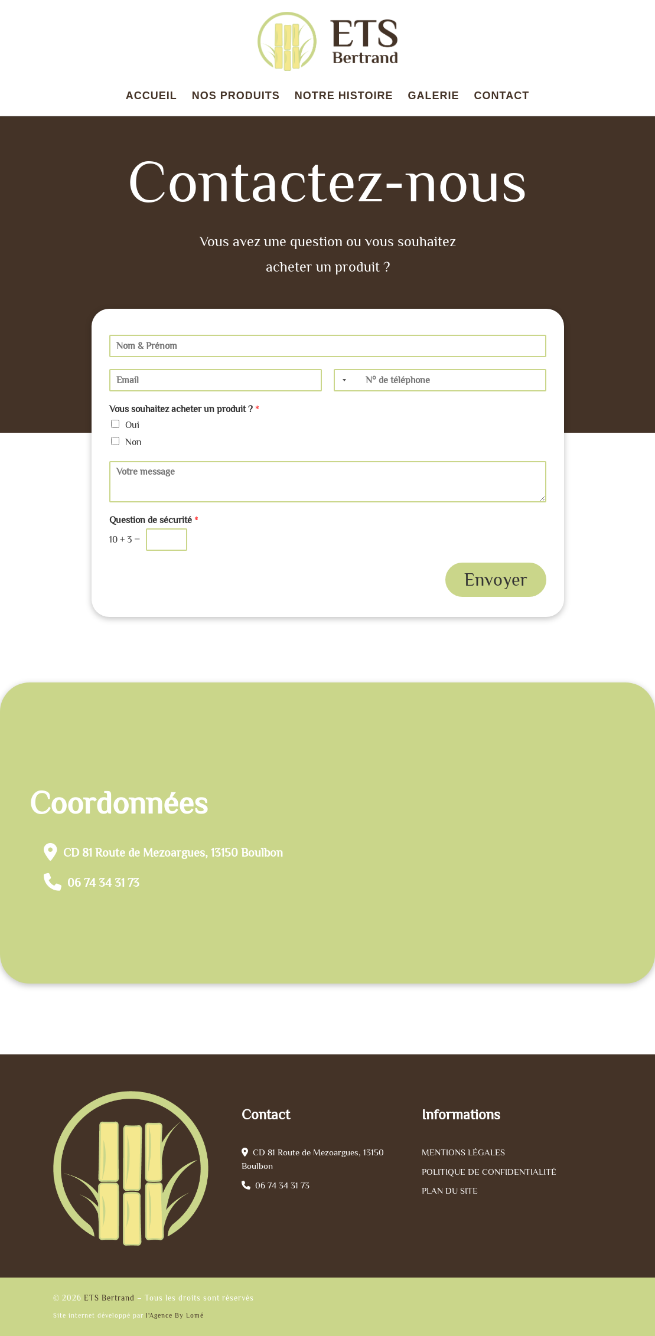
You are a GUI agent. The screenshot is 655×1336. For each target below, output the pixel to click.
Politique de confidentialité (489, 1172)
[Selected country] (342, 380)
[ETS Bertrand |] (328, 39)
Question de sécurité (153, 520)
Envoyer (495, 580)
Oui (132, 425)
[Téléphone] (440, 380)
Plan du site (450, 1190)
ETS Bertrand (109, 1297)
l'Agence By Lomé (175, 1315)
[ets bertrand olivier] (483, 833)
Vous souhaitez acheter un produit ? (184, 409)
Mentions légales (463, 1152)
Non (133, 442)
